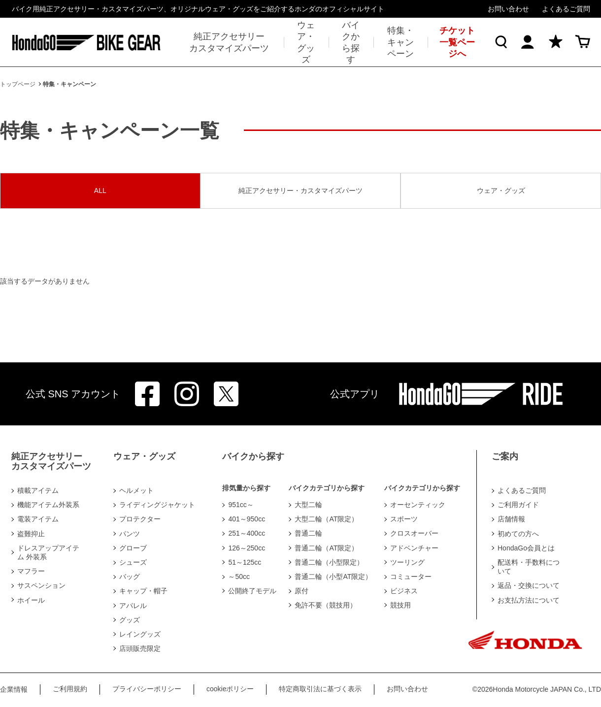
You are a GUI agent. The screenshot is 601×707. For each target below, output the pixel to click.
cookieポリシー (230, 689)
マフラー (31, 571)
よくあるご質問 (566, 9)
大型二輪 (308, 505)
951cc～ (240, 505)
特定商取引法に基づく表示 (320, 689)
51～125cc (244, 562)
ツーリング (407, 562)
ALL (100, 190)
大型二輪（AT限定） (326, 519)
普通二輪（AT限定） (326, 548)
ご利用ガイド (518, 505)
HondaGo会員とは (526, 548)
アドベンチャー (414, 548)
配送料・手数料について (529, 566)
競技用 (400, 605)
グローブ (133, 548)
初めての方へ (518, 534)
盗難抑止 (31, 534)
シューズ (133, 562)
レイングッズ (140, 634)
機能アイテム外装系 (48, 505)
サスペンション (41, 585)
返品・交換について (529, 585)
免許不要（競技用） (326, 605)
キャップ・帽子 (143, 591)
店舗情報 (511, 519)
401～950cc (246, 519)
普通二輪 (308, 533)
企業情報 (14, 689)
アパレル (133, 606)
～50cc (239, 576)
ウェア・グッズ (501, 190)
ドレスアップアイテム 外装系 (48, 552)
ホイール (31, 600)
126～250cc (246, 548)
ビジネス (404, 591)
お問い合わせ (508, 9)
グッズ (129, 620)
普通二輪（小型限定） (329, 562)
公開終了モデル (252, 591)
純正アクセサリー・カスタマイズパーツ (300, 190)
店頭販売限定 (140, 648)
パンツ (129, 534)
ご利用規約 (70, 689)
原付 (301, 591)
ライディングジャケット (157, 505)
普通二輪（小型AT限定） (333, 576)
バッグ (129, 576)
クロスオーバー (414, 533)
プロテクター (140, 519)
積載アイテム (38, 490)
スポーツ (404, 519)
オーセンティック (417, 505)
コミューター (411, 576)
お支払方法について (529, 600)
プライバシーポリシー (146, 689)
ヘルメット (136, 490)
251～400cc (246, 533)
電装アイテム (38, 519)
